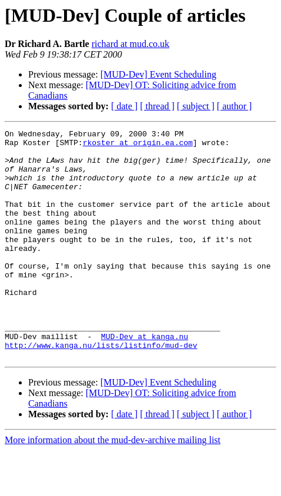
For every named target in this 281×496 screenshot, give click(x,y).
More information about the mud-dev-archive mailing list (112, 486)
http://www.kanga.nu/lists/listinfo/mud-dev (101, 389)
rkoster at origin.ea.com (138, 145)
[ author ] (234, 106)
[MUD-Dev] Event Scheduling (158, 74)
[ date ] (124, 106)
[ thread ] (157, 106)
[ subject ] (196, 106)
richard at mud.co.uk (130, 44)
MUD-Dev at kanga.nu (144, 378)
